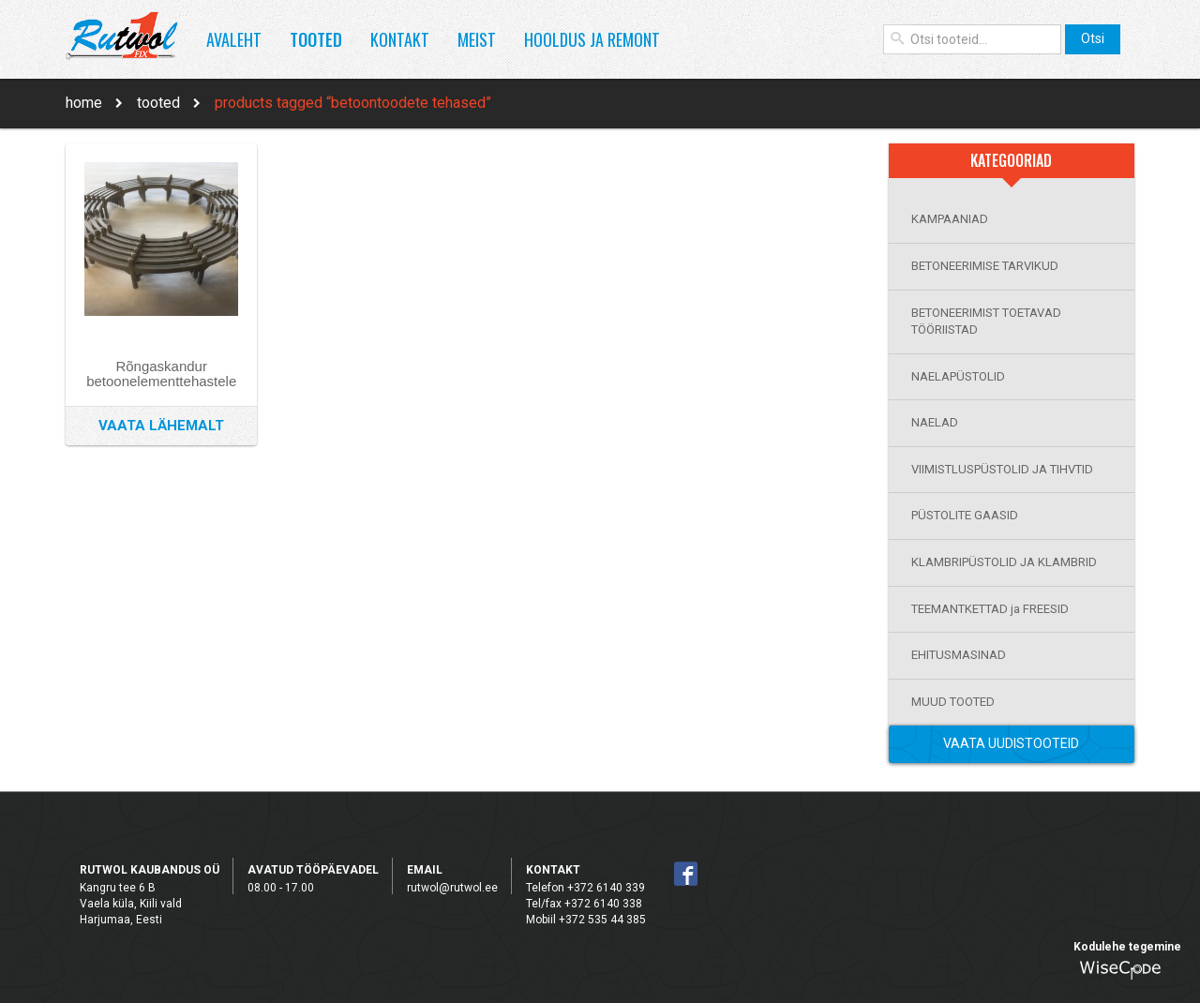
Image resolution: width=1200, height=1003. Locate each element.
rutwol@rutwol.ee (452, 887)
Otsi (1092, 38)
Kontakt (399, 39)
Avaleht (234, 39)
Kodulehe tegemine (1127, 946)
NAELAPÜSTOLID (958, 376)
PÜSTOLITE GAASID (964, 515)
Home (84, 103)
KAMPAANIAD (949, 219)
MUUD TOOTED (953, 702)
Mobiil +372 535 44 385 (586, 919)
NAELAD (934, 422)
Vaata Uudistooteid (1011, 743)
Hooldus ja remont (592, 39)
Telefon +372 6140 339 (585, 887)
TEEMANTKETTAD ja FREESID (990, 609)
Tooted (316, 39)
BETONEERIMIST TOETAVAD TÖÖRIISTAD (986, 321)
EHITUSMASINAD (958, 655)
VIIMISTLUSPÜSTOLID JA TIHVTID (1002, 469)
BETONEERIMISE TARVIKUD (984, 266)
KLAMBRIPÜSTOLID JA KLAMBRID (1004, 562)
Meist (477, 39)
